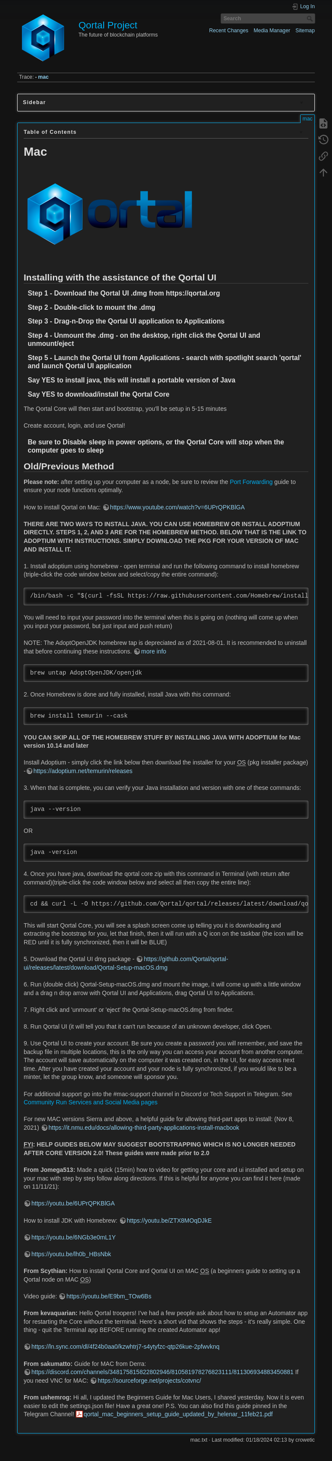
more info (153, 651)
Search (311, 18)
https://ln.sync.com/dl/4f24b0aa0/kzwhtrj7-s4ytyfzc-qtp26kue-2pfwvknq (125, 1346)
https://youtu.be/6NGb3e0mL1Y (73, 1237)
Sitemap (305, 31)
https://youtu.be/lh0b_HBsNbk (71, 1254)
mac (43, 77)
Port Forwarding (251, 481)
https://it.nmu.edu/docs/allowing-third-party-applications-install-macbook (144, 1127)
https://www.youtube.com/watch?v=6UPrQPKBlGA (177, 507)
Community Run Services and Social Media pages (90, 1102)
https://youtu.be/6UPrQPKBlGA (73, 1203)
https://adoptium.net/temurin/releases (83, 770)
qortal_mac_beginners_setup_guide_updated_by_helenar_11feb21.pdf (178, 1414)
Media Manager (272, 31)
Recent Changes (228, 31)
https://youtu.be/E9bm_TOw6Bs (108, 1296)
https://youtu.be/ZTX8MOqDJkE (169, 1220)
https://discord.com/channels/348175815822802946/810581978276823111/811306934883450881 (162, 1372)
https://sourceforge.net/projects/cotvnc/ (149, 1380)
